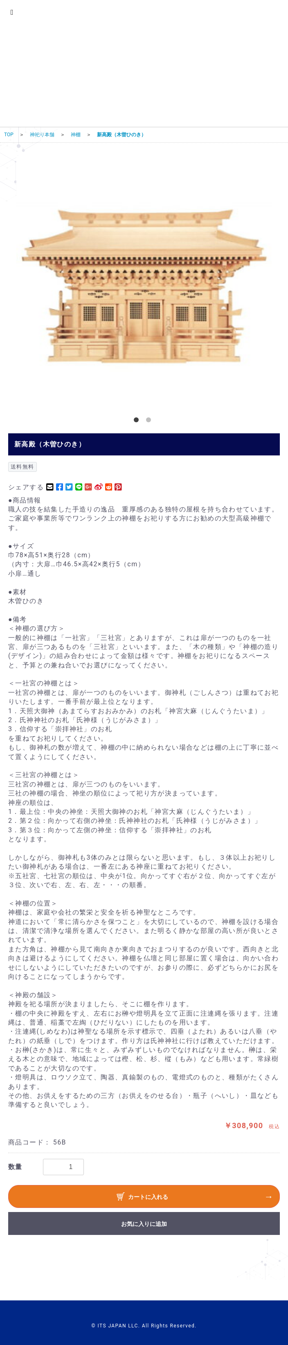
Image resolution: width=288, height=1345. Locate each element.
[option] (144, 283)
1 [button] (138, 421)
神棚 (76, 134)
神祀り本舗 (42, 134)
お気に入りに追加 (144, 1224)
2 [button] (150, 421)
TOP (9, 134)
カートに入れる (142, 1197)
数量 (15, 1167)
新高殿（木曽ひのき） (121, 134)
